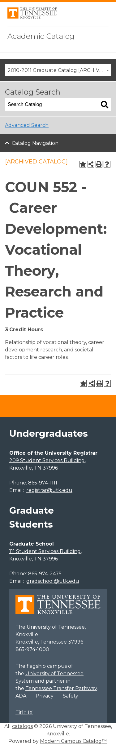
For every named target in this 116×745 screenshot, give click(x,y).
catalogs (22, 726)
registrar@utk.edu (49, 490)
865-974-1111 (42, 483)
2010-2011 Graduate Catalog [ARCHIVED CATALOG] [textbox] (59, 70)
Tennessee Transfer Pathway (61, 688)
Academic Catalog (41, 36)
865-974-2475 (45, 574)
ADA (20, 696)
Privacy (45, 696)
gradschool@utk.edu (52, 581)
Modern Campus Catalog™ (73, 741)
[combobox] (58, 70)
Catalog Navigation (35, 143)
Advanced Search (27, 125)
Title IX (24, 713)
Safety (70, 696)
